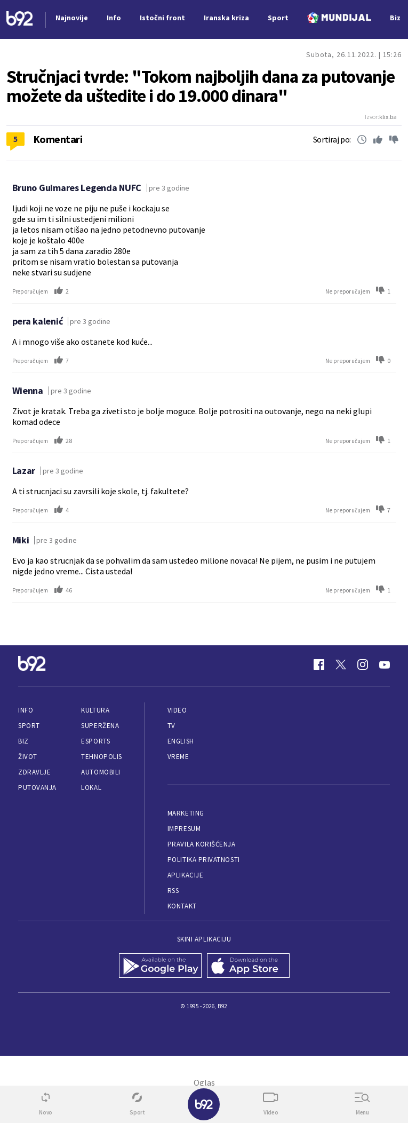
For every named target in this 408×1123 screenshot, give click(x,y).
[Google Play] (160, 966)
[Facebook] (319, 664)
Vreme (178, 756)
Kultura (95, 710)
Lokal (91, 787)
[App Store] (248, 966)
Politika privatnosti (203, 859)
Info (25, 710)
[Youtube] (384, 664)
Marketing (185, 813)
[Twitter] (340, 664)
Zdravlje (34, 772)
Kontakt (182, 906)
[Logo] (19, 19)
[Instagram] (362, 664)
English (180, 741)
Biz (23, 741)
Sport (29, 725)
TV (171, 725)
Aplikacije (185, 875)
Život (27, 756)
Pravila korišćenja (201, 844)
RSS (173, 890)
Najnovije (71, 17)
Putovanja (37, 787)
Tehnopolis (101, 756)
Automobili (100, 772)
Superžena (100, 725)
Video (177, 710)
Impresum (184, 828)
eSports (95, 741)
